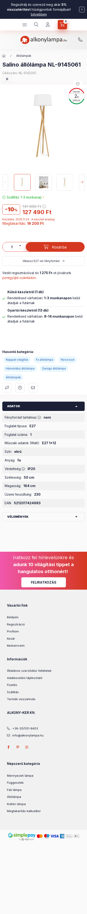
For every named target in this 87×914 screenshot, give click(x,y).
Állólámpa (14, 797)
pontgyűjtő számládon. (19, 278)
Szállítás (13, 692)
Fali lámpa (14, 790)
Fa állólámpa (44, 359)
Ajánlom (33, 387)
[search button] (36, 24)
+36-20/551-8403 (80, 40)
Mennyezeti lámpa (20, 775)
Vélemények (18, 516)
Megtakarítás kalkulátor (24, 811)
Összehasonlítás (7, 387)
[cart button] (62, 24)
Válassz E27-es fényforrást (41, 261)
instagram (27, 747)
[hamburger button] (24, 24)
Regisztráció (16, 624)
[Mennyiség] (11, 247)
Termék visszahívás (21, 699)
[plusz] (20, 245)
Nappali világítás (17, 359)
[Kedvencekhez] (77, 84)
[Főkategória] (4, 56)
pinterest (17, 747)
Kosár (11, 638)
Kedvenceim (16, 645)
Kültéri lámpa (16, 804)
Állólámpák (23, 55)
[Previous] (5, 182)
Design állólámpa (54, 368)
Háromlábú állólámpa (20, 368)
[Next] (82, 182)
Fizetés (12, 685)
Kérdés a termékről (20, 387)
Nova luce (67, 359)
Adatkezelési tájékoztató (24, 678)
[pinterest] (7, 79)
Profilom (13, 631)
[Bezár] (82, 9)
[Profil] (47, 24)
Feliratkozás (43, 582)
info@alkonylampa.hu (28, 735)
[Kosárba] (55, 247)
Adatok (13, 406)
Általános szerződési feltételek (29, 670)
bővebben (39, 14)
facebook (8, 747)
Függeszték (15, 782)
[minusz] (20, 248)
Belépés (13, 617)
